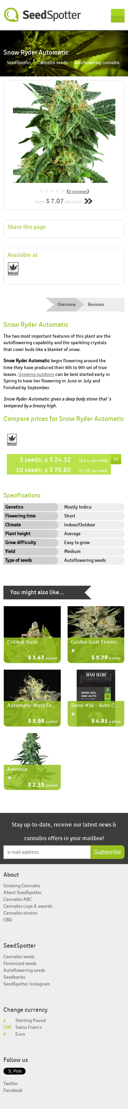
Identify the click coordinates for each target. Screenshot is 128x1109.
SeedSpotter (42, 15)
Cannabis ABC (17, 899)
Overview (66, 304)
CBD (7, 920)
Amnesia (17, 769)
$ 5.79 (106, 658)
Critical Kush (22, 642)
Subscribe (107, 852)
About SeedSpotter (22, 892)
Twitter (10, 1083)
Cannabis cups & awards (27, 906)
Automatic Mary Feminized (38, 705)
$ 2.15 (42, 785)
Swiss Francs (28, 1027)
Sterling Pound (30, 1020)
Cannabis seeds (53, 62)
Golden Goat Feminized (98, 642)
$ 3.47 (42, 658)
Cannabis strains (20, 913)
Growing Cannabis (21, 886)
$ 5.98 (42, 721)
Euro (20, 1034)
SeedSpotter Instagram (26, 984)
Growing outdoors (36, 374)
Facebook (13, 1090)
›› (116, 459)
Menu (118, 16)
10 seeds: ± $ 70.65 (62, 470)
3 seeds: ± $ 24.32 (63, 460)
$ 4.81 (106, 721)
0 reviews (78, 191)
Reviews (96, 304)
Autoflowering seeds (24, 970)
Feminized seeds (20, 963)
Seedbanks (14, 977)
